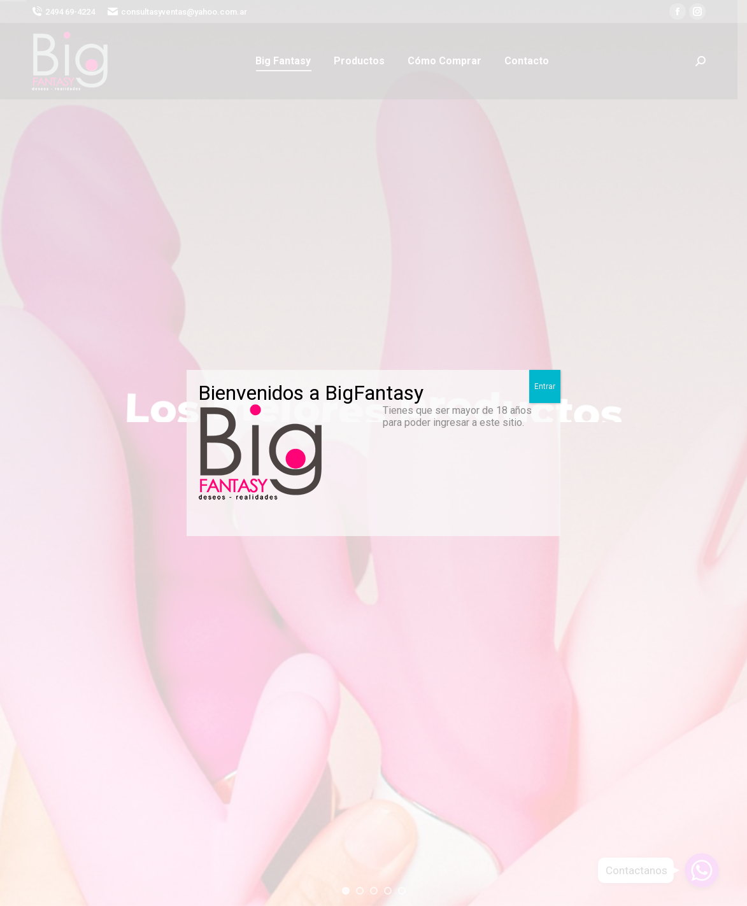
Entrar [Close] (544, 386)
